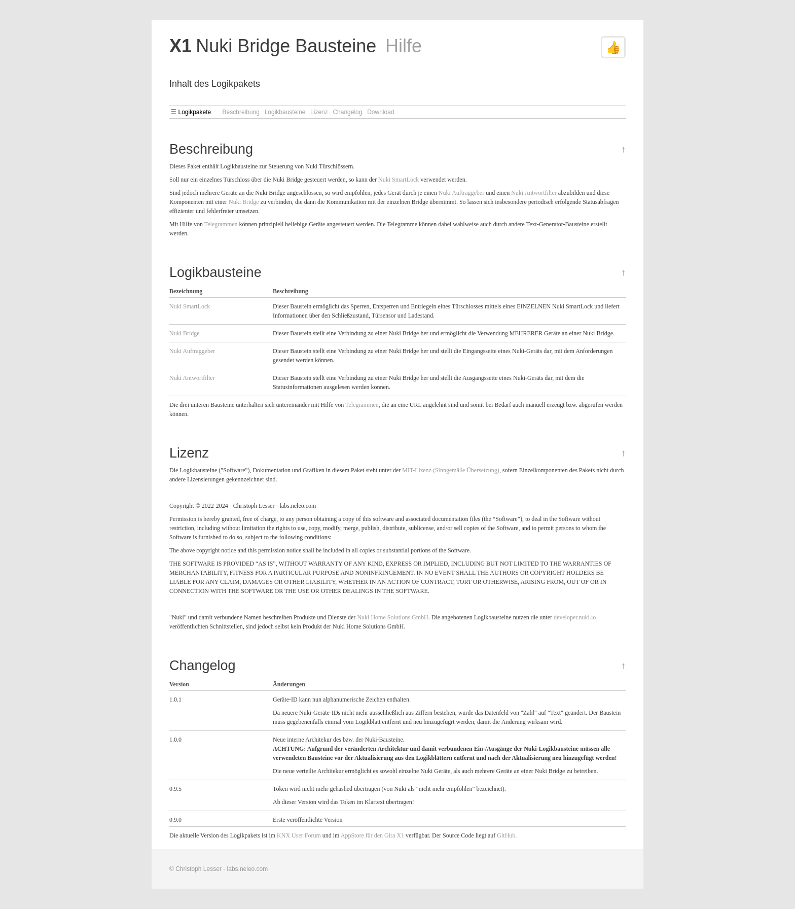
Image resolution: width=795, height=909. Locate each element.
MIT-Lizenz (416, 470)
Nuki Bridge (244, 201)
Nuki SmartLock (398, 179)
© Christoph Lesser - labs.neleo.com (218, 868)
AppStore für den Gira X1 (372, 835)
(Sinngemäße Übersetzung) (466, 470)
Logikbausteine (285, 112)
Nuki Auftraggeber (461, 192)
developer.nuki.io (575, 617)
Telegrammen (221, 224)
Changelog (347, 112)
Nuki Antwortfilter (534, 192)
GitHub (506, 835)
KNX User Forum (299, 835)
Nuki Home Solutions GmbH (392, 617)
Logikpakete (194, 112)
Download (380, 112)
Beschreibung (241, 112)
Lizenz (319, 112)
